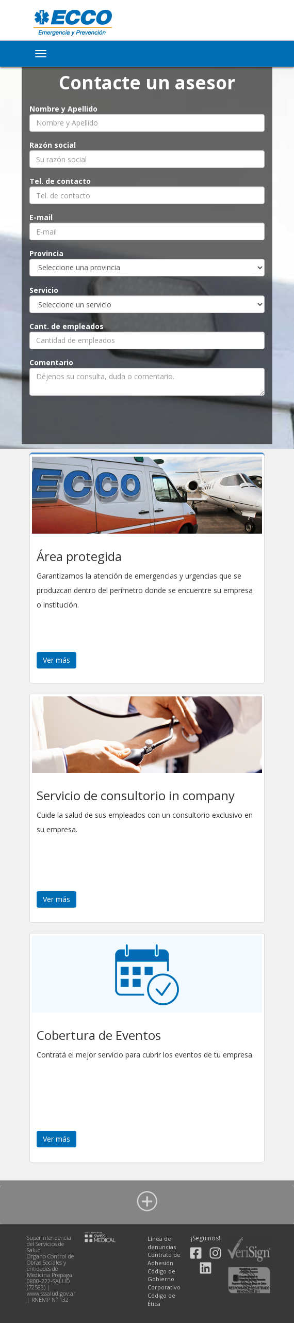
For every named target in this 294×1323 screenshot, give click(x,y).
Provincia (46, 253)
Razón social (52, 145)
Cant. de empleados (66, 326)
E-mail (41, 217)
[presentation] (147, 420)
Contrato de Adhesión (164, 1259)
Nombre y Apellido (63, 109)
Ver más (56, 660)
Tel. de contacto (60, 181)
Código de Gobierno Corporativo (164, 1279)
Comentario (51, 362)
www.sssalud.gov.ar (51, 1293)
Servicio (43, 290)
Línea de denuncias (162, 1243)
